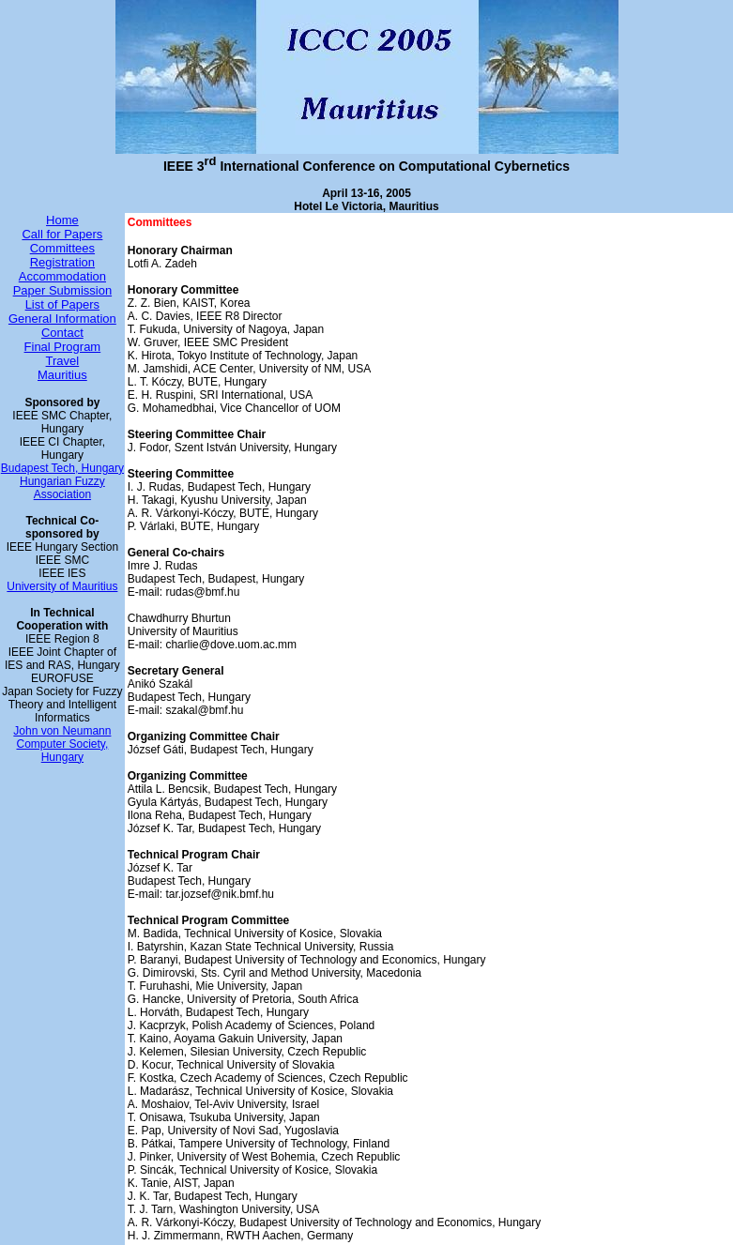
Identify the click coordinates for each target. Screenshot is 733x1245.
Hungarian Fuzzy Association (62, 488)
